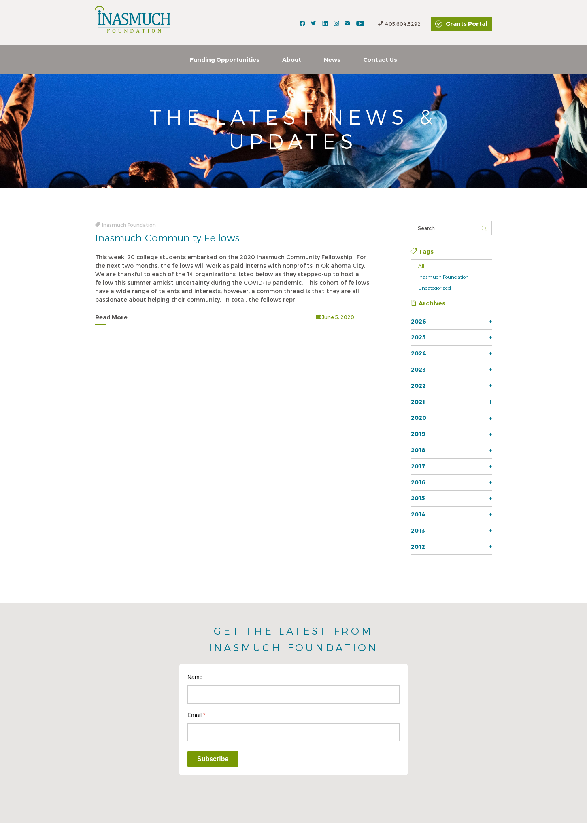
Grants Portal (466, 23)
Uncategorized (434, 287)
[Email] (293, 732)
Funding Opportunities (224, 59)
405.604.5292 (399, 24)
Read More (111, 317)
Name (194, 677)
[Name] (293, 694)
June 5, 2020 (335, 317)
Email (196, 715)
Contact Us (380, 59)
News (332, 59)
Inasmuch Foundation (443, 276)
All (421, 266)
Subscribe (212, 758)
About (291, 59)
